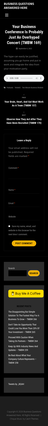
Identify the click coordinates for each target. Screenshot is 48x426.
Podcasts (10, 88)
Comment (13, 168)
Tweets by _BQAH (16, 384)
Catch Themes (31, 418)
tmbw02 (18, 88)
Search (11, 268)
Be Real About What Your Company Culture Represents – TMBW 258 (22, 359)
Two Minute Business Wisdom (32, 88)
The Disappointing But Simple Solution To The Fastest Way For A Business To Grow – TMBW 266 (23, 315)
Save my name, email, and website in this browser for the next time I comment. (22, 230)
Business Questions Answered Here (19, 5)
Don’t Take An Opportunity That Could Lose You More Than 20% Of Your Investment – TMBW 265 (23, 328)
